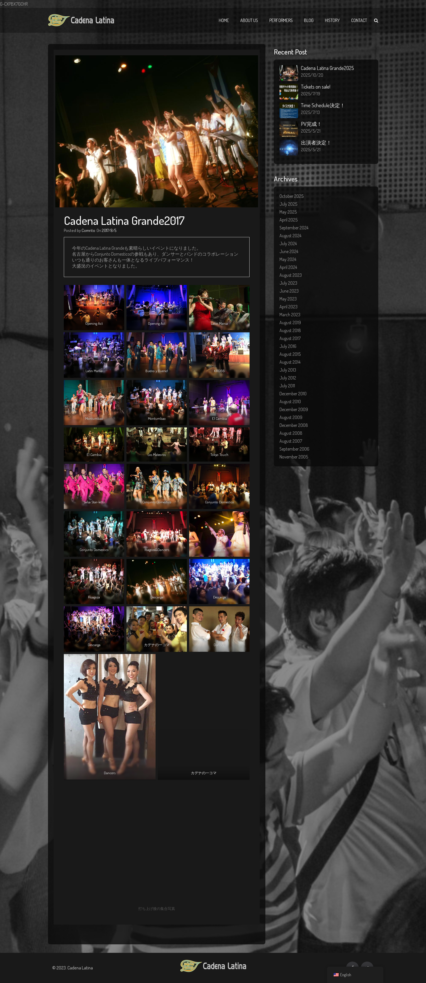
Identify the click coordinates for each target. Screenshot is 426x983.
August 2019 (290, 322)
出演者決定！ (316, 142)
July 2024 (288, 243)
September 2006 (294, 449)
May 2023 (288, 299)
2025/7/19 (310, 93)
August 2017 (290, 338)
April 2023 (288, 307)
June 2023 (289, 291)
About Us (249, 20)
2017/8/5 (109, 230)
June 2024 (288, 251)
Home (224, 20)
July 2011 (287, 386)
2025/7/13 (310, 112)
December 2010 (293, 393)
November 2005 (293, 457)
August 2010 (290, 401)
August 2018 (290, 330)
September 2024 (293, 228)
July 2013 (287, 370)
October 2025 (291, 196)
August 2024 (290, 235)
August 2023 (290, 275)
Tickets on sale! (315, 87)
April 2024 (288, 267)
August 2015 (290, 354)
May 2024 (287, 259)
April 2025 (288, 220)
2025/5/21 (310, 131)
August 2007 (290, 441)
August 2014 (289, 362)
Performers (281, 20)
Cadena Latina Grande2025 (327, 68)
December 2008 (293, 425)
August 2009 (290, 417)
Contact (359, 20)
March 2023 (289, 314)
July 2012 (287, 378)
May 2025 (288, 212)
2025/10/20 (312, 75)
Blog (309, 20)
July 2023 (288, 283)
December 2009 (293, 409)
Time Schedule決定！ (323, 105)
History (332, 20)
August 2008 (290, 433)
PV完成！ (311, 124)
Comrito (88, 230)
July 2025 (288, 204)
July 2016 (287, 346)
